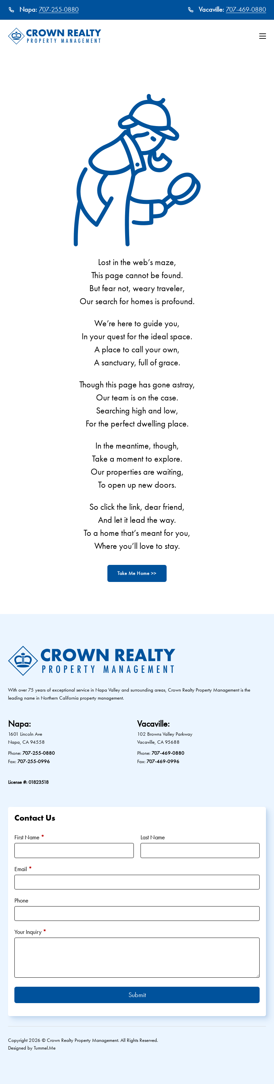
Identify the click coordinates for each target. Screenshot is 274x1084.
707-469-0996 (163, 761)
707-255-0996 (33, 761)
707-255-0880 (59, 9)
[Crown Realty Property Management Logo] (54, 36)
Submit (137, 994)
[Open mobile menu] (262, 36)
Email (23, 869)
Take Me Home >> (137, 573)
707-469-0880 (246, 9)
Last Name (153, 837)
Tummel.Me (45, 1048)
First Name (29, 837)
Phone (21, 900)
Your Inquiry (30, 932)
